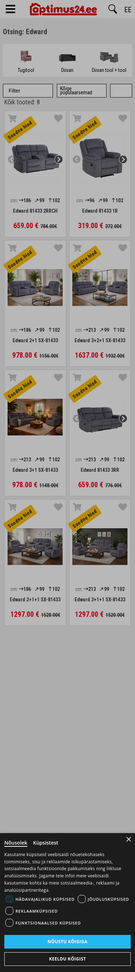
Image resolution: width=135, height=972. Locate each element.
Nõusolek (15, 842)
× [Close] (129, 839)
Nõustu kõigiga (67, 942)
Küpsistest (45, 842)
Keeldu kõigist (67, 959)
